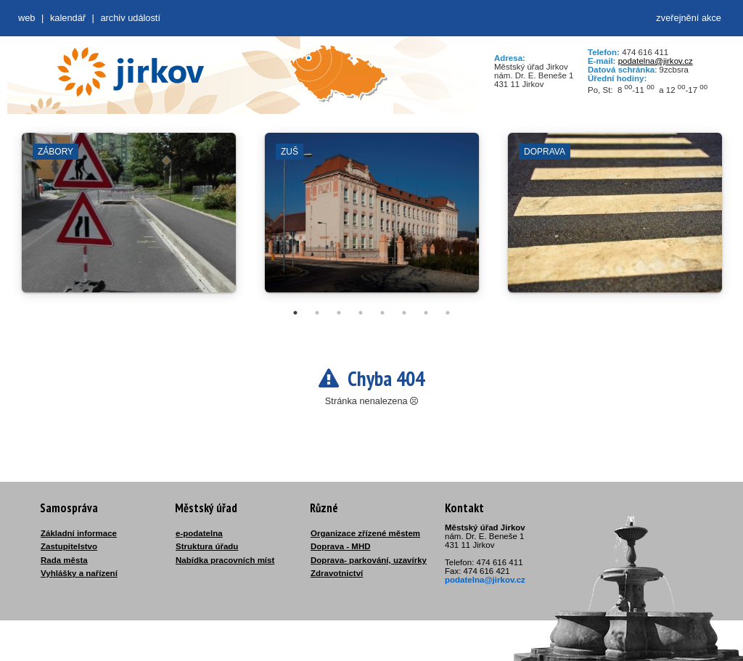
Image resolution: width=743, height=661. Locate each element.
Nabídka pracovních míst (225, 560)
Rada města (64, 560)
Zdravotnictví (337, 573)
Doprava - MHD (341, 546)
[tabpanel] (128, 219)
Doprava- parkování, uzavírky (369, 560)
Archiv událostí (130, 17)
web (26, 17)
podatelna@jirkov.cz (655, 61)
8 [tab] (447, 312)
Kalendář (68, 17)
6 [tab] (404, 312)
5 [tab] (382, 312)
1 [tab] (295, 312)
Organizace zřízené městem (365, 533)
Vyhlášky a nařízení (79, 573)
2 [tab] (317, 312)
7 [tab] (426, 312)
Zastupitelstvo (69, 546)
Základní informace (79, 533)
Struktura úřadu (207, 546)
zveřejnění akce (688, 17)
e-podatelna (199, 533)
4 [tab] (360, 312)
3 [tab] (339, 312)
